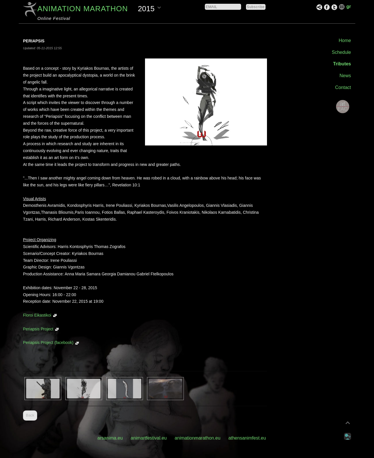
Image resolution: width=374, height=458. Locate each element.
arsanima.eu (110, 438)
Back (30, 415)
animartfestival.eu (149, 438)
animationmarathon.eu (197, 438)
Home (345, 40)
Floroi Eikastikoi (37, 315)
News (345, 75)
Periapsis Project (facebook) (48, 342)
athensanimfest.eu (247, 438)
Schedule (341, 52)
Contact (343, 87)
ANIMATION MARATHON (82, 8)
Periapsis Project (38, 329)
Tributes (342, 63)
